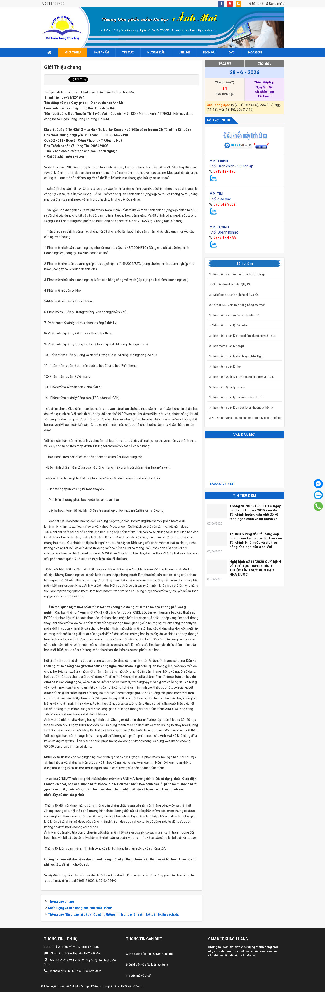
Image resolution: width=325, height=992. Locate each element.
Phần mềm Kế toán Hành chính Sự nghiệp (237, 274)
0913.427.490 (54, 3)
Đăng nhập (275, 3)
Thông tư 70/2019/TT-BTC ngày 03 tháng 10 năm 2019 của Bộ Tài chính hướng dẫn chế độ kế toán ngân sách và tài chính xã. (255, 512)
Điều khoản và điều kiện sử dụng (147, 964)
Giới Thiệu (73, 52)
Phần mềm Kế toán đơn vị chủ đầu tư (234, 315)
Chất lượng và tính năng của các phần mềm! (80, 908)
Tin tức (128, 52)
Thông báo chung (61, 901)
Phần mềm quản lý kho (225, 366)
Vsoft (140, 986)
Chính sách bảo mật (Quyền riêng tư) (149, 953)
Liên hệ (184, 52)
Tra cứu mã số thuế (138, 975)
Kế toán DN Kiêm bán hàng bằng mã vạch (237, 305)
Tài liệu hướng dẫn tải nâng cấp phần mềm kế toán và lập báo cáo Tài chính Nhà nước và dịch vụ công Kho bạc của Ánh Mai (256, 540)
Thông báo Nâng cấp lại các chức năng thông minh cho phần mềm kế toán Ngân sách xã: (113, 914)
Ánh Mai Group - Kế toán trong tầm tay (94, 986)
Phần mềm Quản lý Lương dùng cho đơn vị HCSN (241, 376)
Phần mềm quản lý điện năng (229, 325)
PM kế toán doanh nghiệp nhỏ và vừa (234, 294)
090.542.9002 (224, 204)
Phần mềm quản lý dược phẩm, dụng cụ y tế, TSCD (242, 335)
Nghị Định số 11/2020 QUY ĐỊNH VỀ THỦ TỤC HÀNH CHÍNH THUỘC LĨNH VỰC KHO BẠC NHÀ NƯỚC (255, 568)
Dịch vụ (209, 52)
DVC (232, 52)
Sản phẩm (101, 52)
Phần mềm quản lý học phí (227, 346)
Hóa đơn (255, 52)
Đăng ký (255, 3)
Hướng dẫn (156, 52)
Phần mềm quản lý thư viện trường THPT (236, 397)
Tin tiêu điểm (244, 495)
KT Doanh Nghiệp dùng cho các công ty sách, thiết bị (245, 417)
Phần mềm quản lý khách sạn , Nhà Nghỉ (236, 356)
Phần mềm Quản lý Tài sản (227, 387)
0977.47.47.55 (224, 237)
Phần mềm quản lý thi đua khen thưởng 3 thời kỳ (241, 407)
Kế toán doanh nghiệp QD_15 (229, 284)
